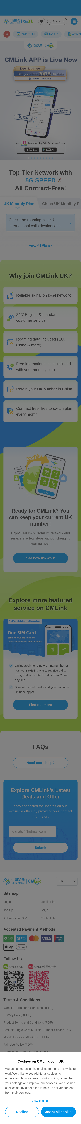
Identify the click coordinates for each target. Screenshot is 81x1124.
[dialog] (40, 1088)
